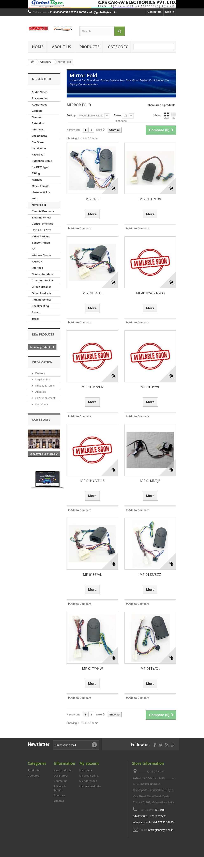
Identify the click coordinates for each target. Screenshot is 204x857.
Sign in (169, 11)
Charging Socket (42, 280)
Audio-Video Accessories (40, 95)
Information (42, 362)
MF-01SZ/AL (92, 574)
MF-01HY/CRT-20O (150, 293)
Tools (35, 318)
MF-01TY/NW (92, 669)
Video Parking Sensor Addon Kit (41, 242)
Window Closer (41, 255)
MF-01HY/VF (150, 387)
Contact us (154, 11)
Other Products (41, 293)
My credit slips (88, 775)
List (173, 116)
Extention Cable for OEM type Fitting (42, 167)
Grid (166, 116)
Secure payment (45, 397)
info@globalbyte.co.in (161, 829)
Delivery (40, 373)
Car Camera (39, 135)
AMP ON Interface (37, 264)
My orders (85, 770)
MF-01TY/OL (150, 669)
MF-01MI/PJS (150, 481)
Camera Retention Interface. (38, 123)
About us (61, 46)
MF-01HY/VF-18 (92, 481)
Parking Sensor (41, 299)
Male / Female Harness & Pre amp (41, 192)
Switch (36, 312)
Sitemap (59, 800)
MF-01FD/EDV (150, 199)
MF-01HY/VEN (92, 387)
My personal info (90, 786)
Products (90, 46)
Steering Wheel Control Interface (42, 220)
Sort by (71, 115)
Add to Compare (80, 228)
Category (118, 46)
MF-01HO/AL (92, 293)
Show (117, 115)
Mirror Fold (39, 204)
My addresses (88, 781)
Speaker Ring (40, 306)
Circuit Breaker (41, 286)
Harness (37, 179)
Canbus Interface (42, 274)
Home (37, 46)
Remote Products (43, 211)
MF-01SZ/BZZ (150, 574)
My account (89, 763)
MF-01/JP (92, 199)
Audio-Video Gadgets (39, 107)
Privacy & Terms (45, 385)
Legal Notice (42, 379)
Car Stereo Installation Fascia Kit (39, 148)
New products (43, 334)
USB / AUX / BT (41, 230)
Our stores (41, 404)
